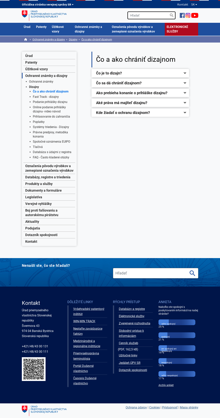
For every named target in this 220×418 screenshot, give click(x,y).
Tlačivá (38, 147)
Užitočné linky (128, 355)
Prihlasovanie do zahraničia (51, 116)
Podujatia (32, 228)
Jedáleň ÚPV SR (129, 363)
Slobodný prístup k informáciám (131, 333)
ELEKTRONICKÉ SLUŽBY (177, 29)
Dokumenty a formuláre (43, 190)
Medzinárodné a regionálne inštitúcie (86, 343)
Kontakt (182, 4)
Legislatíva (33, 197)
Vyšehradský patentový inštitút (88, 311)
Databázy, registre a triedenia (47, 177)
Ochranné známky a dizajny (48, 39)
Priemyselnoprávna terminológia (86, 356)
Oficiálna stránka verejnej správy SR (48, 4)
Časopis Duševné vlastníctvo (84, 380)
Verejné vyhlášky (38, 204)
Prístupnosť (170, 407)
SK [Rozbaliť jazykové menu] (194, 4)
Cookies (154, 407)
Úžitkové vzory (36, 69)
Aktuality (32, 222)
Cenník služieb (128, 343)
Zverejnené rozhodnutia (134, 323)
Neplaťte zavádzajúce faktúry (87, 331)
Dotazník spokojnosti (41, 235)
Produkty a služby (39, 184)
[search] (151, 15)
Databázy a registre (132, 309)
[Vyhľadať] (171, 15)
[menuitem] (28, 27)
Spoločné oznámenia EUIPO (51, 141)
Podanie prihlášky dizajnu (50, 102)
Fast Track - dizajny (46, 97)
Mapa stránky (189, 407)
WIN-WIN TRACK (84, 321)
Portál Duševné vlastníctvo (83, 368)
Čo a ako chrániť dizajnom (96, 39)
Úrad (29, 56)
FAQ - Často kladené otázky (51, 157)
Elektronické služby (131, 316)
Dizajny (73, 39)
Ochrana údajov (136, 407)
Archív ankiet (166, 385)
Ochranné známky (41, 81)
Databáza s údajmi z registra (52, 152)
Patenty (31, 62)
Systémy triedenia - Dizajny (51, 127)
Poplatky (39, 122)
